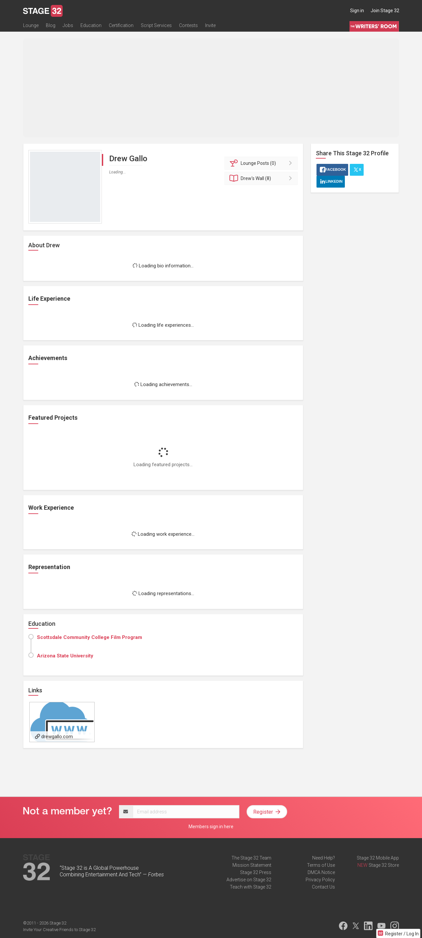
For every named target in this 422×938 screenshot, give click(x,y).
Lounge (31, 25)
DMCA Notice (321, 872)
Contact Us (323, 887)
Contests (188, 25)
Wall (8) (262, 178)
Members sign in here (211, 826)
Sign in (357, 10)
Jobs (68, 25)
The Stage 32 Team (251, 858)
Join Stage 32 (385, 10)
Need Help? (323, 858)
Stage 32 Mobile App (378, 858)
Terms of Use (321, 865)
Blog (50, 25)
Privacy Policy (320, 879)
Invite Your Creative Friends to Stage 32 (59, 929)
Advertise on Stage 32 (248, 879)
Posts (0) (262, 163)
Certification (121, 25)
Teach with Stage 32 (250, 887)
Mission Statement (251, 865)
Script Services (156, 25)
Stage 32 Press (255, 872)
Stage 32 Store (384, 865)
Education (91, 25)
